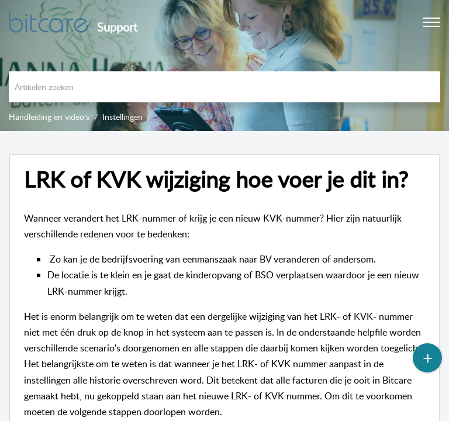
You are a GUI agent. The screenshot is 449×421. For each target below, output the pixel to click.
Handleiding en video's (49, 116)
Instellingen (122, 116)
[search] (224, 86)
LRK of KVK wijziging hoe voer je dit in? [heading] (216, 179)
